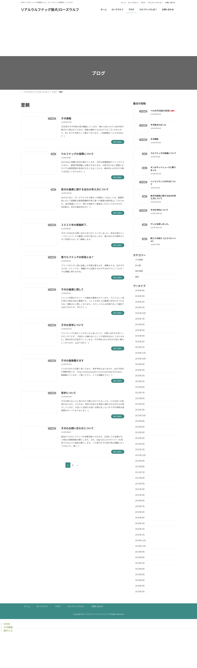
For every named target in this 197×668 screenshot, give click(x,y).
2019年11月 (140, 546)
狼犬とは (6, 630)
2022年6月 (140, 426)
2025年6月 (140, 324)
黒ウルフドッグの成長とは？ (77, 257)
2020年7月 (140, 506)
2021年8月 (140, 466)
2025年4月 (140, 335)
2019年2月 (140, 591)
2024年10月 (140, 358)
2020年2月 (140, 528)
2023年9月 (140, 387)
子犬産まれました (158, 124)
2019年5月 (140, 574)
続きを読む (117, 142)
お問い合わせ (170, 2)
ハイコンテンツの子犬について (163, 183)
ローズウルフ (133, 2)
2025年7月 (140, 318)
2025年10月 (140, 313)
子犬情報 (66, 118)
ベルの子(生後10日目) (162, 110)
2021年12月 (140, 455)
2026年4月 (140, 290)
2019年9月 (140, 551)
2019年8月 (140, 557)
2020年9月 (140, 500)
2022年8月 (140, 421)
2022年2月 (140, 443)
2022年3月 (140, 438)
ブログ (142, 2)
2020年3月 (140, 523)
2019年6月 (140, 568)
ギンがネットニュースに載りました (163, 168)
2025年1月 (140, 347)
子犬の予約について (159, 209)
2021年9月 (140, 460)
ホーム (123, 2)
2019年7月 (140, 563)
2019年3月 (140, 585)
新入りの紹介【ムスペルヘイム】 (163, 239)
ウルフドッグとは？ (155, 2)
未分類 (138, 265)
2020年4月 (140, 517)
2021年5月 (140, 483)
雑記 (137, 276)
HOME (5, 623)
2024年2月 (140, 375)
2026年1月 (140, 307)
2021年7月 (140, 472)
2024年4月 (140, 364)
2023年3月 (140, 404)
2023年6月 (140, 398)
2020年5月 (140, 512)
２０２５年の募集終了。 (75, 224)
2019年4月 (140, 580)
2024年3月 (140, 369)
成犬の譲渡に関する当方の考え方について (85, 189)
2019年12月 (140, 540)
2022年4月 (140, 432)
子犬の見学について (72, 325)
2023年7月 (140, 392)
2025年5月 (140, 330)
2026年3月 (140, 296)
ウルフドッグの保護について (77, 153)
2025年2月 (140, 341)
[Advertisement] (98, 35)
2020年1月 (140, 534)
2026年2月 (140, 301)
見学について (68, 393)
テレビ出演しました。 (160, 224)
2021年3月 (140, 494)
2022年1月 (140, 449)
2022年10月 (140, 415)
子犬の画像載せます (72, 360)
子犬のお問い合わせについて (77, 428)
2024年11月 (140, 352)
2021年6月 (140, 477)
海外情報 (139, 271)
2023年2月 (140, 409)
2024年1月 (140, 381)
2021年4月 (140, 489)
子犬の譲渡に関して (72, 289)
